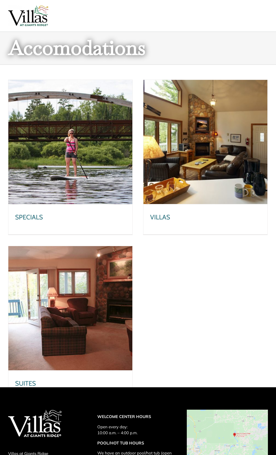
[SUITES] (80, 299)
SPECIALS (29, 217)
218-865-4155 (43, 423)
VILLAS (158, 217)
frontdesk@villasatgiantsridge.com (40, 444)
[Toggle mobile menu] (265, 13)
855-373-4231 (52, 434)
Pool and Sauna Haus (142, 413)
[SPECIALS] (70, 142)
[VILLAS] (203, 142)
